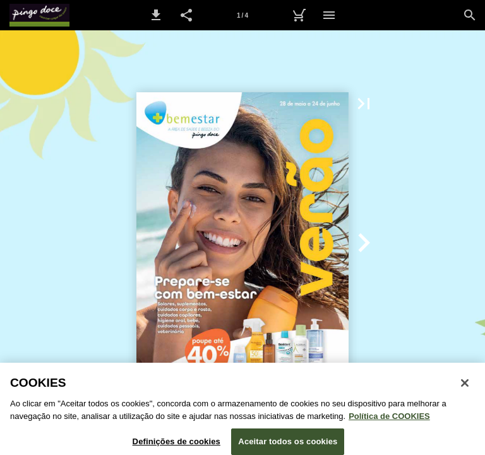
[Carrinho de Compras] (299, 15)
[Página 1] (242, 15)
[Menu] (329, 15)
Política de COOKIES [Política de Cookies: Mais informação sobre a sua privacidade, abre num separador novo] (389, 419)
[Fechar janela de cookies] (465, 387)
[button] (156, 15)
